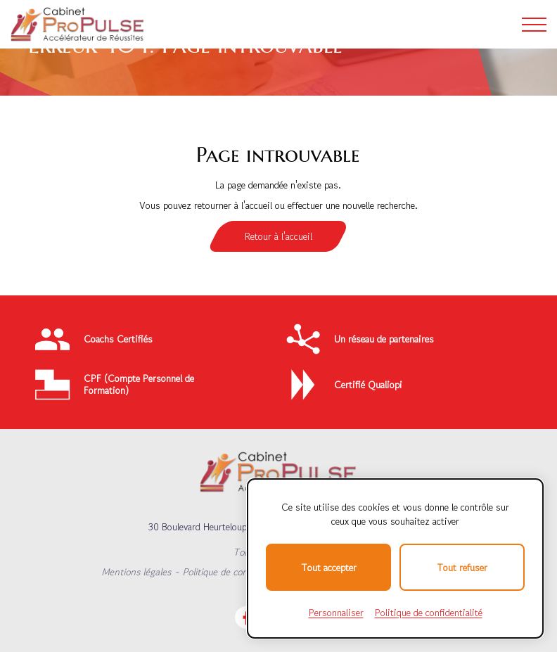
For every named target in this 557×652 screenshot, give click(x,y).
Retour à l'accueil (278, 236)
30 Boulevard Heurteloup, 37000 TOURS (231, 527)
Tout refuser (462, 568)
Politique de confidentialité (237, 572)
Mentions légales (136, 572)
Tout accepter (329, 568)
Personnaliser (336, 613)
